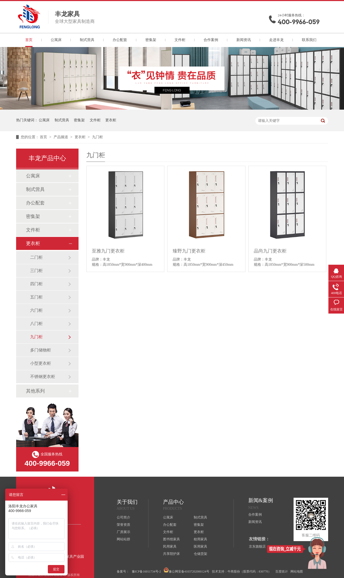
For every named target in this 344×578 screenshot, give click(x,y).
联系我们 (309, 40)
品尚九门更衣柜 (270, 251)
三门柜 (36, 270)
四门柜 (36, 284)
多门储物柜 (40, 350)
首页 (29, 40)
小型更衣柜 (40, 363)
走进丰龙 (276, 40)
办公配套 (120, 40)
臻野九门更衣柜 (189, 251)
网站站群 (123, 539)
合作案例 (211, 40)
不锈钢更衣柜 (42, 376)
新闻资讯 (243, 40)
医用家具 (200, 546)
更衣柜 (110, 120)
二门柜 (36, 257)
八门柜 (36, 323)
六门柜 (36, 310)
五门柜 (36, 297)
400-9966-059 (299, 22)
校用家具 (200, 539)
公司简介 (123, 517)
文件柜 (179, 40)
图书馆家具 (171, 539)
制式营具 (87, 40)
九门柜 (97, 137)
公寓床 (56, 40)
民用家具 (170, 546)
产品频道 (61, 137)
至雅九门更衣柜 (108, 251)
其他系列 (35, 391)
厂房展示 (123, 532)
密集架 (150, 40)
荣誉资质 (123, 525)
